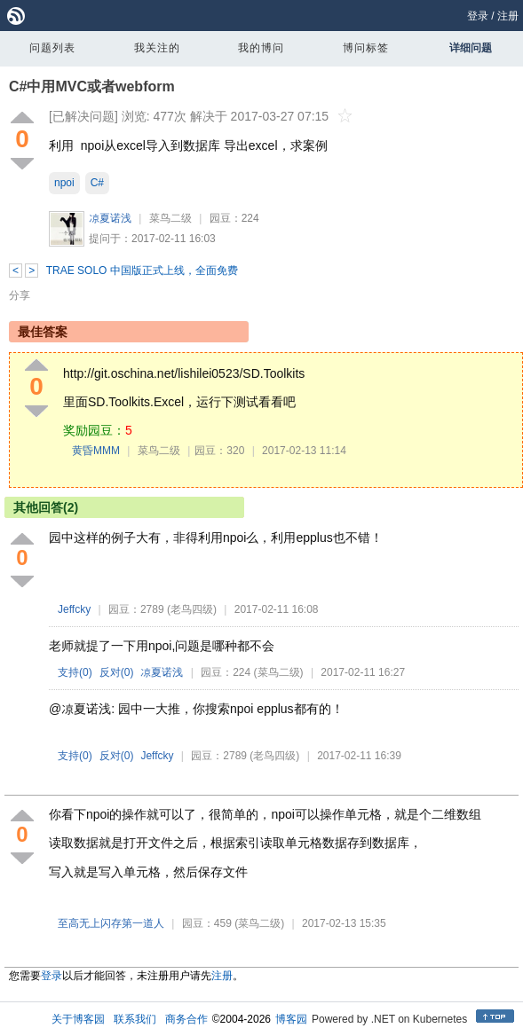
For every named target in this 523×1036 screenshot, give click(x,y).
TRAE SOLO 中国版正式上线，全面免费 (142, 270)
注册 (508, 16)
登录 (477, 16)
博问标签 (366, 48)
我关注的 (157, 48)
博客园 (291, 1019)
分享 (19, 295)
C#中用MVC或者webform (92, 86)
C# (97, 183)
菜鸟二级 (170, 218)
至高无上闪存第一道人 (111, 923)
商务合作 (186, 1019)
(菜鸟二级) (279, 672)
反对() (116, 672)
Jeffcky (74, 609)
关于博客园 (78, 1019)
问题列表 (52, 48)
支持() (75, 672)
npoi (64, 183)
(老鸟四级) (192, 609)
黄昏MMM (96, 450)
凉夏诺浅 (110, 218)
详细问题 (470, 48)
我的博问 (261, 48)
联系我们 (135, 1019)
